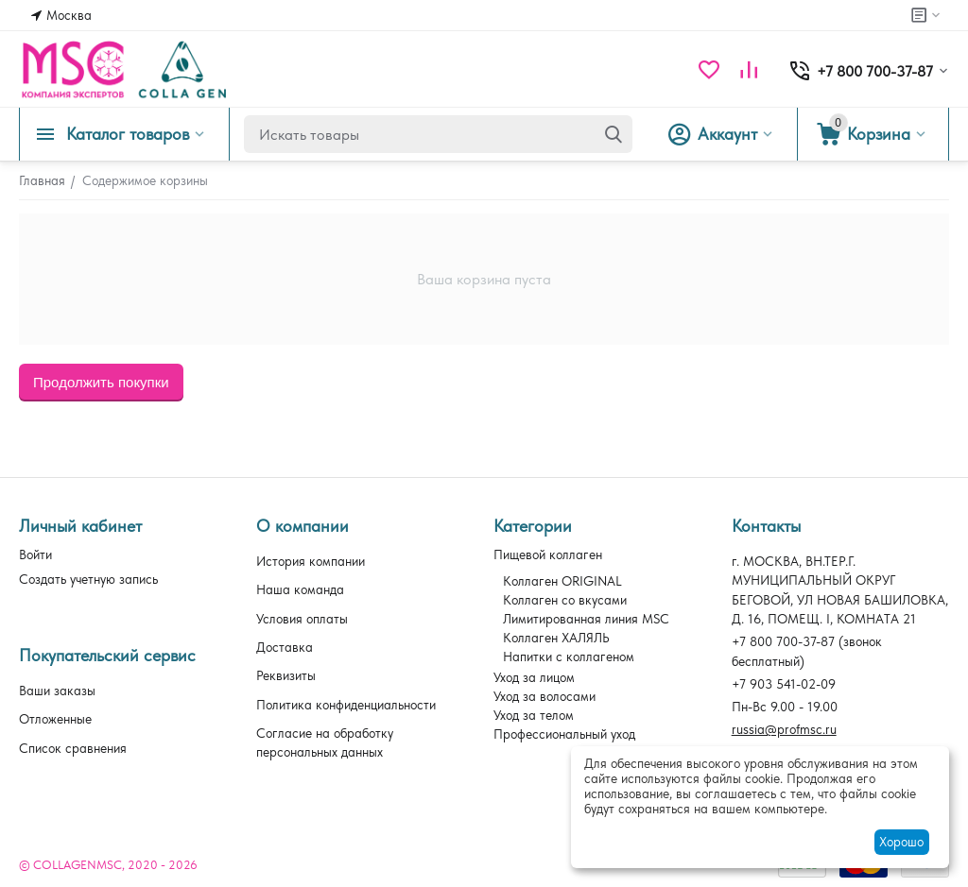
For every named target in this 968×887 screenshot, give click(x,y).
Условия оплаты (302, 618)
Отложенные (55, 718)
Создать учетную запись (88, 579)
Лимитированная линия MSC (586, 618)
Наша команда (300, 589)
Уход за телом (533, 715)
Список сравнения (73, 748)
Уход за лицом (534, 677)
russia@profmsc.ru (784, 729)
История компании (310, 561)
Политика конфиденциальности (346, 704)
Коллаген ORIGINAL (562, 580)
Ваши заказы (57, 690)
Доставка (284, 647)
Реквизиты (286, 675)
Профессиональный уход (564, 734)
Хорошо (901, 841)
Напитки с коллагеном (568, 656)
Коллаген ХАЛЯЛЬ (556, 637)
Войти (35, 554)
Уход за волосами (544, 696)
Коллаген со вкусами (565, 599)
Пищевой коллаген (547, 554)
